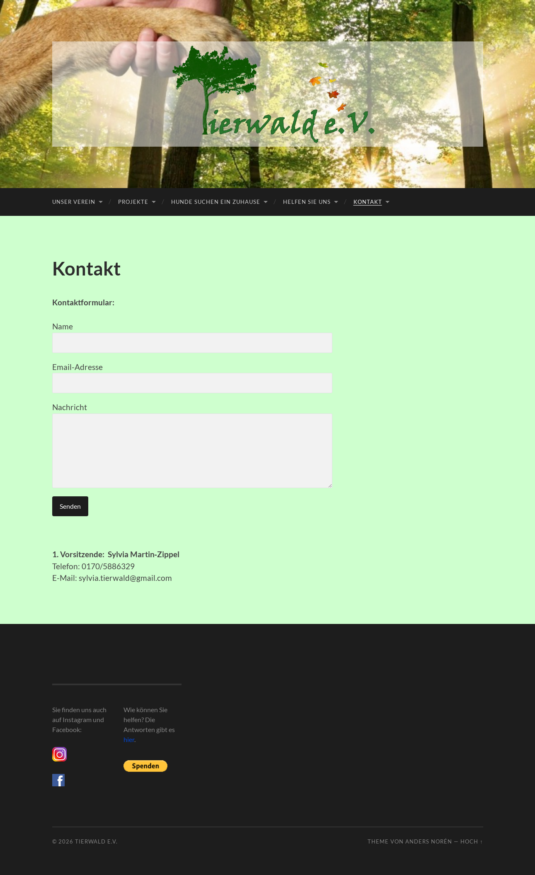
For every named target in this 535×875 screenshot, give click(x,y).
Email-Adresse (192, 378)
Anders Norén (428, 841)
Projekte (133, 201)
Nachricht (192, 445)
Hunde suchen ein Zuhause (215, 201)
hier (128, 739)
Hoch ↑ (471, 841)
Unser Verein (73, 201)
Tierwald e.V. (96, 841)
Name (192, 337)
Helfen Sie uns (307, 201)
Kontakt (367, 201)
